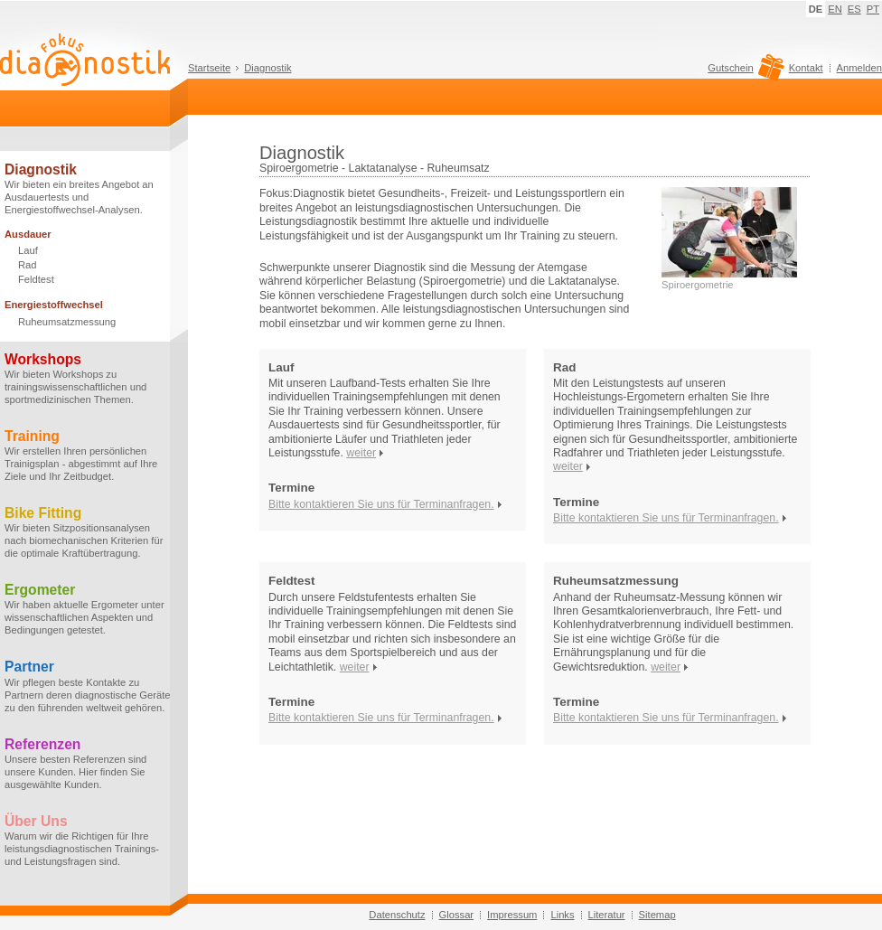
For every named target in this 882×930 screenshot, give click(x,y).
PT (873, 9)
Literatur (606, 914)
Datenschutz (397, 914)
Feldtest (36, 279)
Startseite (209, 67)
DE (816, 9)
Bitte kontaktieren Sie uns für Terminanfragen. (381, 504)
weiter (361, 452)
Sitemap (657, 914)
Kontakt (806, 67)
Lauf (28, 250)
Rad (27, 264)
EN (835, 9)
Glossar (456, 914)
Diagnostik (267, 67)
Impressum (512, 914)
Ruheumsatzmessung (67, 321)
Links (562, 914)
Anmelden (859, 67)
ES (854, 9)
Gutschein (743, 72)
